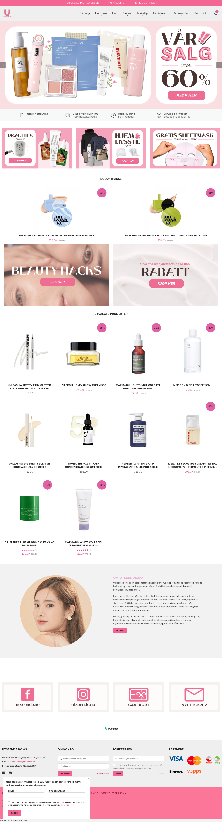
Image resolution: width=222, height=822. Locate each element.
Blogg (94, 793)
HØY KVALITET (117, 2)
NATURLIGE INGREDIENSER (82, 2)
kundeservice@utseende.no (22, 761)
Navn (26, 794)
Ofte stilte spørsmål (114, 793)
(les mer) (64, 805)
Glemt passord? (103, 773)
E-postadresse (67, 794)
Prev (3, 65)
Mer (196, 13)
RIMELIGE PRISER (146, 2)
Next (219, 65)
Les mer (161, 774)
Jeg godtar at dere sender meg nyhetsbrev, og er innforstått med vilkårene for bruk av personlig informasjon (138, 767)
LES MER (120, 631)
